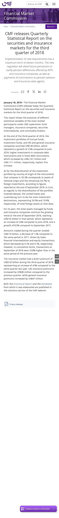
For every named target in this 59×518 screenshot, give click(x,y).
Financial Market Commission (19, 16)
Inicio (6, 26)
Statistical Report (23, 283)
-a (57, 261)
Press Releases (43, 26)
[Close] (54, 509)
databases (46, 283)
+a (57, 256)
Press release (16, 304)
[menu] (54, 4)
